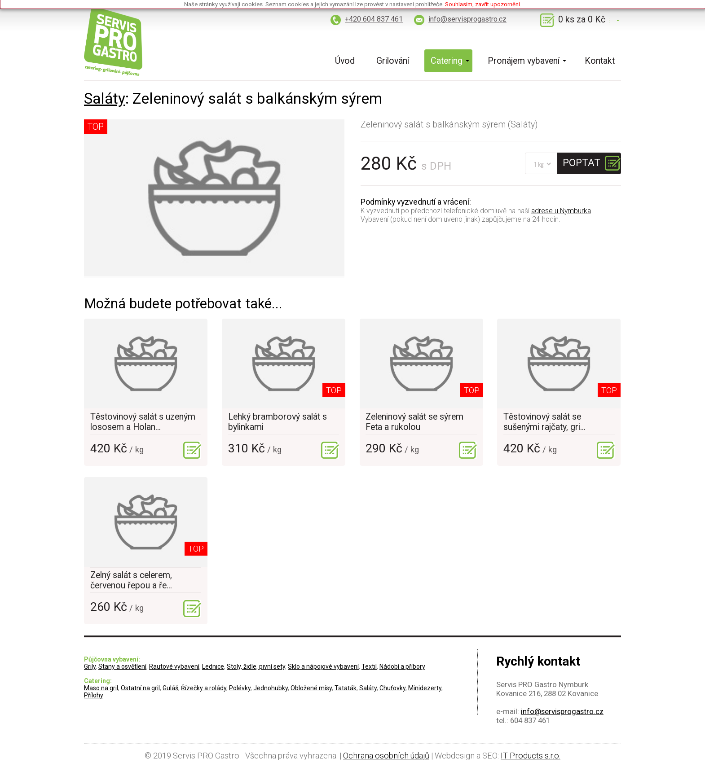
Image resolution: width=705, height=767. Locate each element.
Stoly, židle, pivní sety (256, 666)
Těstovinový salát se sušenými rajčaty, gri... (544, 422)
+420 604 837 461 (374, 19)
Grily (90, 666)
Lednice (213, 666)
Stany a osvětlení (122, 666)
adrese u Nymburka (561, 210)
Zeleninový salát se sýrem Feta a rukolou (414, 422)
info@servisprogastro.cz (467, 19)
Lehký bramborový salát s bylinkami (277, 422)
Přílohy (93, 695)
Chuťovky (392, 688)
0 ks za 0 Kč (581, 19)
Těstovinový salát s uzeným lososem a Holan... (142, 422)
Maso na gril (101, 688)
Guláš (170, 688)
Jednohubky (270, 688)
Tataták (346, 688)
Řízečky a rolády (203, 688)
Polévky (240, 688)
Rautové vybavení (174, 666)
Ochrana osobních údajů (386, 755)
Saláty (104, 98)
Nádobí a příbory (402, 666)
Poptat (581, 162)
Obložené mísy (311, 688)
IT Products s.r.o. (530, 755)
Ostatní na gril (140, 688)
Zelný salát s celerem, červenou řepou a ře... (131, 580)
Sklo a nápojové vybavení (323, 666)
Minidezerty (424, 688)
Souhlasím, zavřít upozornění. (483, 4)
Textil (369, 666)
